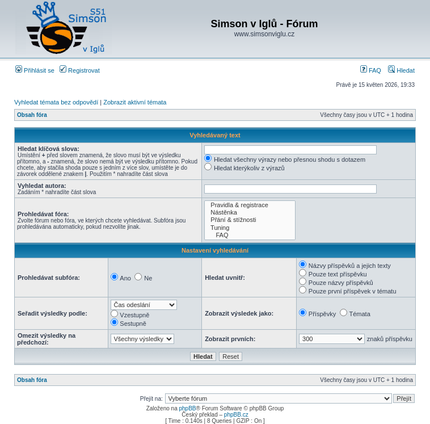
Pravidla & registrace (249, 205)
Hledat (401, 70)
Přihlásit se (34, 70)
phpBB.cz (236, 415)
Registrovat (80, 70)
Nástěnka (249, 212)
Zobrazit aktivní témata (134, 102)
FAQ (370, 70)
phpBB (187, 408)
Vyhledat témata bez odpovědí (56, 102)
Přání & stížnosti (249, 220)
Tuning (249, 228)
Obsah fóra (32, 115)
